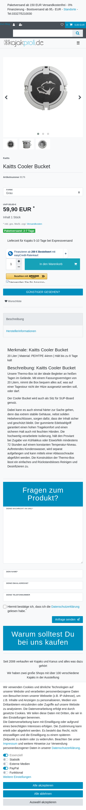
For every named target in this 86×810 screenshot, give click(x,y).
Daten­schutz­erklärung (66, 748)
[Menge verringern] (19, 267)
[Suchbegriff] (42, 33)
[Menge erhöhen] (19, 261)
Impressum (10, 743)
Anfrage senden (67, 619)
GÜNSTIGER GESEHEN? (43, 292)
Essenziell (16, 755)
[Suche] (77, 33)
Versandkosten (34, 224)
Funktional (16, 772)
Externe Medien (20, 764)
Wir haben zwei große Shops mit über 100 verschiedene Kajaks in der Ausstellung (43, 675)
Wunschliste (13, 301)
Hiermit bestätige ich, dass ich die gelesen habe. (44, 609)
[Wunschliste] (62, 25)
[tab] (43, 319)
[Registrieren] (21, 25)
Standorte (70, 9)
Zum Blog (5, 24)
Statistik (15, 759)
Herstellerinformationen (21, 331)
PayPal (14, 768)
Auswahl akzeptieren (43, 802)
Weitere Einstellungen (17, 777)
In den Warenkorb (58, 264)
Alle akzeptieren (43, 785)
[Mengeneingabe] (11, 264)
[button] (43, 278)
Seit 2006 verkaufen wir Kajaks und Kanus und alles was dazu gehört (43, 663)
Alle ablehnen (43, 793)
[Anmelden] (14, 25)
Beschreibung (15, 319)
